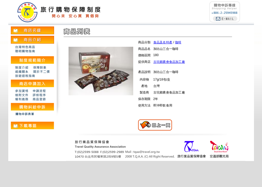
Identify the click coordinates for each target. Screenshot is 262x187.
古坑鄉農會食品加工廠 (169, 62)
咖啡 (178, 42)
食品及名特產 (162, 42)
